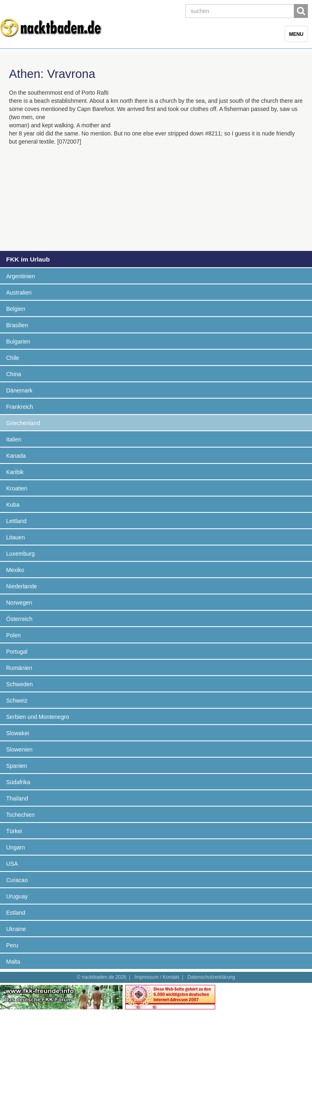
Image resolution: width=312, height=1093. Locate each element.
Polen (13, 635)
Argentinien (20, 276)
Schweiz (16, 700)
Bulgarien (18, 341)
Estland (15, 912)
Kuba (13, 504)
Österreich (19, 619)
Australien (18, 292)
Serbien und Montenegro (37, 717)
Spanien (16, 766)
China (13, 374)
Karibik (15, 472)
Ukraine (16, 929)
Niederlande (21, 586)
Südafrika (18, 782)
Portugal (16, 651)
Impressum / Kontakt (156, 977)
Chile (12, 358)
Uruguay (17, 896)
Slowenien (19, 749)
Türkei (14, 831)
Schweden (19, 684)
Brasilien (17, 325)
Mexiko (15, 570)
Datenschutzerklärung (211, 977)
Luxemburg (20, 553)
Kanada (16, 455)
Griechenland (23, 423)
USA (12, 863)
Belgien (15, 309)
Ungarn (15, 847)
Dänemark (19, 390)
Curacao (17, 880)
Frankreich (19, 407)
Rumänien (19, 668)
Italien (13, 439)
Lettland (16, 521)
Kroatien (16, 488)
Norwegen (19, 602)
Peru (12, 945)
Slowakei (17, 733)
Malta (13, 961)
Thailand (17, 798)
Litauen (15, 537)
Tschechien (20, 814)
